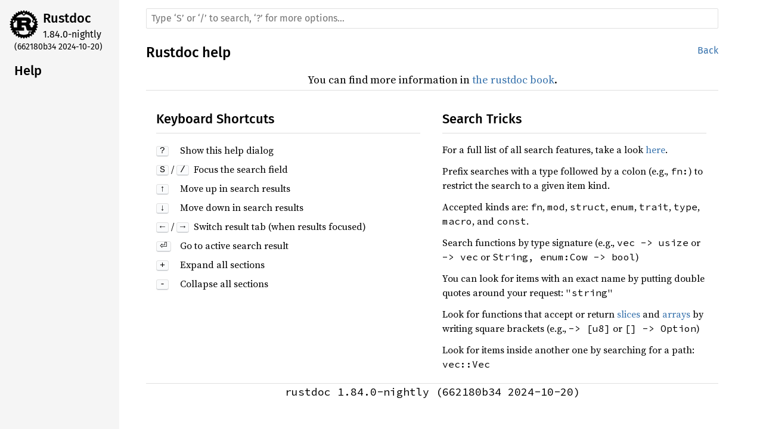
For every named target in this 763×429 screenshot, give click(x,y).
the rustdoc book (513, 79)
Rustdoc (67, 18)
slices (628, 314)
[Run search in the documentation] (432, 18)
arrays (676, 314)
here (655, 149)
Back (707, 50)
